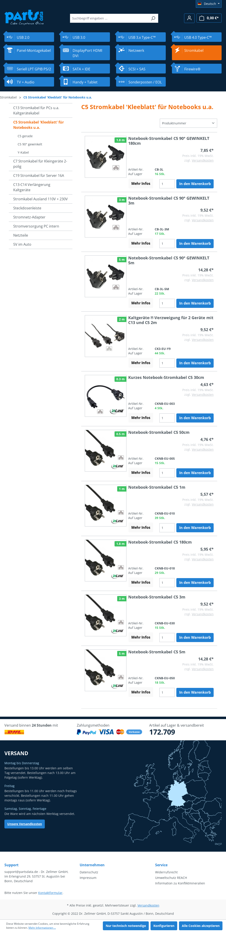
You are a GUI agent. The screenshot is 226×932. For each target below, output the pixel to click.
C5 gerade (25, 136)
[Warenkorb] (209, 18)
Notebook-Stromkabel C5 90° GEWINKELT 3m (168, 200)
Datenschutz (89, 872)
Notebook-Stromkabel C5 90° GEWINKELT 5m (168, 260)
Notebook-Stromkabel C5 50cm (159, 432)
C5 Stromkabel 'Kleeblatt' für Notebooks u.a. (38, 125)
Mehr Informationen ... (42, 928)
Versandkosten (203, 160)
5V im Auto (22, 244)
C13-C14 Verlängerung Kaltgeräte (31, 187)
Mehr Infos (140, 183)
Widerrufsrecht (166, 872)
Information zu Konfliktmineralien (180, 883)
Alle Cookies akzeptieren (201, 926)
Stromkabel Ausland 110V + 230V (40, 199)
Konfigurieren (163, 926)
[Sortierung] (188, 123)
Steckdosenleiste (27, 208)
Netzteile (20, 235)
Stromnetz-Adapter (29, 217)
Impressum (88, 878)
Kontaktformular (50, 893)
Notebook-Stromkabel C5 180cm (160, 542)
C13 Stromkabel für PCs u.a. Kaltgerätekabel (36, 110)
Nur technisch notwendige (126, 926)
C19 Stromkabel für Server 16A (38, 175)
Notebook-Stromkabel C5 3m (156, 596)
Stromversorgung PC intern (36, 226)
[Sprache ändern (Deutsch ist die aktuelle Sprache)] (209, 4)
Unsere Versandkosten (24, 824)
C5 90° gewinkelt (30, 144)
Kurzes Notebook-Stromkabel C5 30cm (166, 377)
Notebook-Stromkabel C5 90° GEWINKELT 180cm (168, 141)
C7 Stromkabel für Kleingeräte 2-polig (40, 164)
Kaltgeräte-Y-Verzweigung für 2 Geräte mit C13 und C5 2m (170, 320)
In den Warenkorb (195, 183)
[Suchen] (153, 18)
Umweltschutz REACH (171, 878)
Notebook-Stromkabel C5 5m (156, 651)
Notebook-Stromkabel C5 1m (156, 487)
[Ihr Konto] (189, 18)
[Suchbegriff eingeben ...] (109, 18)
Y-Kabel (23, 152)
